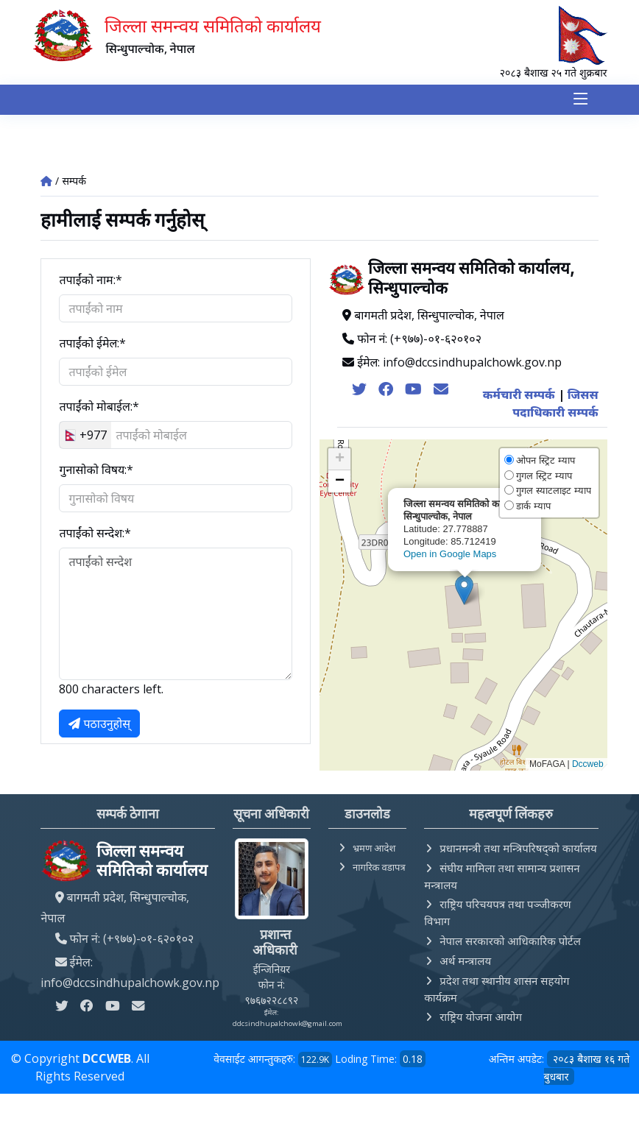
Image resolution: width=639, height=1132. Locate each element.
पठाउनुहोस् (99, 725)
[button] (464, 591)
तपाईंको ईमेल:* (92, 344)
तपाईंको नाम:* (90, 281)
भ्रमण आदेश (374, 848)
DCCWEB (106, 1059)
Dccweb (588, 765)
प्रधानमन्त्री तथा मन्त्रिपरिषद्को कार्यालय (517, 848)
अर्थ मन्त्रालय (465, 961)
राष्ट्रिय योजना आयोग (480, 1017)
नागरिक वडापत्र (379, 867)
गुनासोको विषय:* (96, 471)
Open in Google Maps (449, 554)
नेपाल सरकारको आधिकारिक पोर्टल (510, 941)
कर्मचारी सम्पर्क (519, 396)
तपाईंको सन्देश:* (95, 534)
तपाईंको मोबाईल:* (98, 408)
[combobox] (85, 436)
